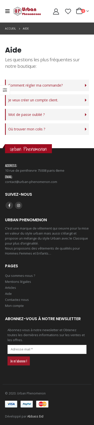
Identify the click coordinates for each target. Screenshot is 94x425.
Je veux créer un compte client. (33, 100)
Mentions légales (18, 281)
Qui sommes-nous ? (20, 275)
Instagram (18, 205)
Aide (8, 293)
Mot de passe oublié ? (26, 114)
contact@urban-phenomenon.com (31, 181)
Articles (10, 287)
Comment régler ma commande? (35, 85)
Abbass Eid (35, 416)
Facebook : (9, 205)
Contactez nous (17, 299)
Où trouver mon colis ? (26, 129)
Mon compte (14, 305)
